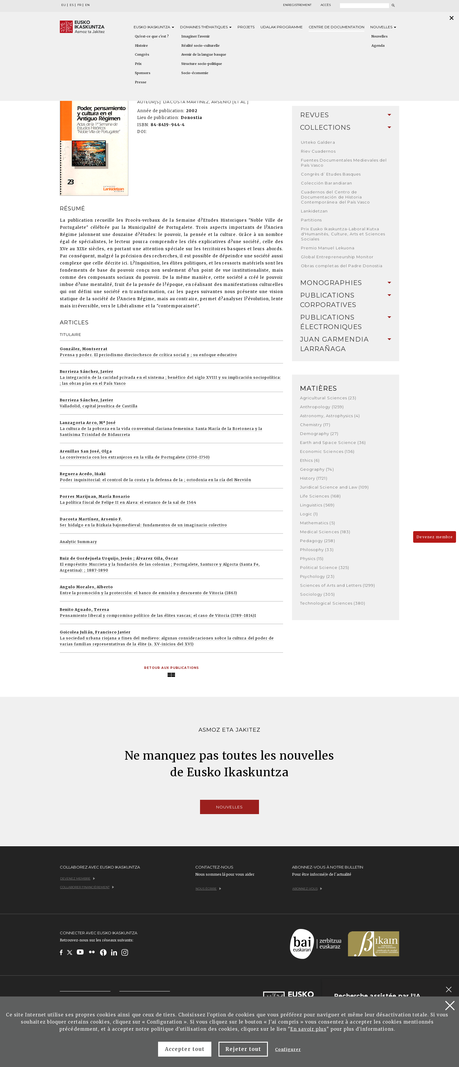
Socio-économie (194, 73)
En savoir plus (308, 1029)
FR (79, 5)
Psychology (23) (317, 576)
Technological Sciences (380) (332, 603)
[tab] (345, 115)
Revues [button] (345, 115)
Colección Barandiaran (326, 183)
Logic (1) (309, 513)
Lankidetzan (314, 211)
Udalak (281, 27)
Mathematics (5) (317, 522)
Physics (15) (312, 558)
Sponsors (142, 73)
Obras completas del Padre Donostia (341, 265)
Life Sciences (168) (320, 496)
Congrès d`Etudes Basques (331, 174)
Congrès (142, 54)
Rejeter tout (243, 1049)
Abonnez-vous (307, 889)
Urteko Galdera (318, 142)
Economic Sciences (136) (327, 451)
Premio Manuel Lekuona (328, 247)
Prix (138, 64)
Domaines (206, 27)
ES (72, 5)
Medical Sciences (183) (325, 531)
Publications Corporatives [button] (345, 300)
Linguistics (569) (317, 505)
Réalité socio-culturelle (200, 45)
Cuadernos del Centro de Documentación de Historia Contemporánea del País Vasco (335, 197)
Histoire (141, 45)
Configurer (288, 1049)
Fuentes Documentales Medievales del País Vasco (344, 163)
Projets (246, 27)
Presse (140, 82)
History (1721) (313, 478)
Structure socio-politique (201, 64)
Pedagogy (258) (317, 540)
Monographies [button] (345, 283)
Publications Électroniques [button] (345, 322)
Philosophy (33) (317, 549)
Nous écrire (208, 889)
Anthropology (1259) (322, 406)
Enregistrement (297, 5)
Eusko (154, 27)
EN (87, 5)
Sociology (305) (317, 594)
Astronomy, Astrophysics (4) (330, 415)
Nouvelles (383, 27)
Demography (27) (319, 433)
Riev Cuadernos (318, 151)
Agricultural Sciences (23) (328, 397)
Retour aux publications (171, 668)
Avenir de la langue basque (203, 54)
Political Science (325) (324, 567)
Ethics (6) (310, 460)
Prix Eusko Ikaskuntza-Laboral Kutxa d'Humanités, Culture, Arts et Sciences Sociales (343, 233)
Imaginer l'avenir (195, 36)
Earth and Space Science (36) (333, 442)
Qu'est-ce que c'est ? (152, 36)
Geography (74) (317, 469)
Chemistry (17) (315, 424)
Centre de (336, 27)
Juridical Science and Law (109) (334, 487)
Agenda (378, 45)
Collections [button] (345, 127)
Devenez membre (434, 537)
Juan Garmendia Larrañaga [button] (345, 344)
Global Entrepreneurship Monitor (337, 256)
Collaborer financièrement (87, 887)
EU (63, 5)
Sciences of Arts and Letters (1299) (337, 585)
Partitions (311, 220)
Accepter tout (184, 1049)
